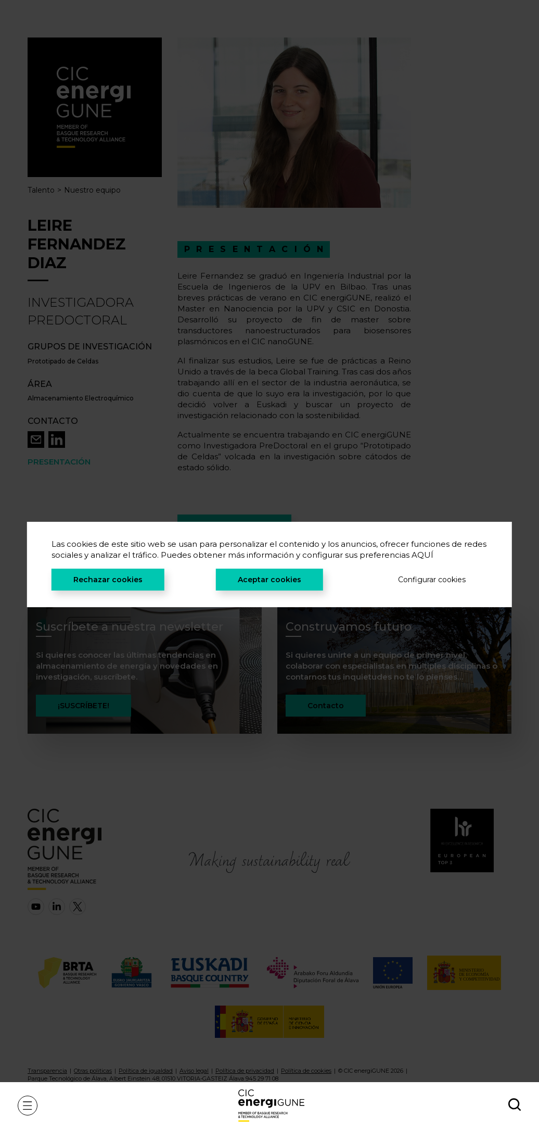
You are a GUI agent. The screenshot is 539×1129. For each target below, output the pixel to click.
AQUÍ (422, 555)
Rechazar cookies (108, 579)
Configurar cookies (432, 579)
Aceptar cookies (269, 579)
